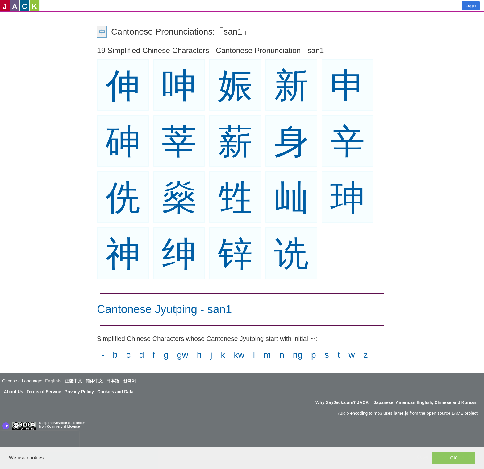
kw (239, 355)
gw (182, 355)
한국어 (129, 380)
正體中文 (73, 380)
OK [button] (453, 457)
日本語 (112, 380)
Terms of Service (44, 391)
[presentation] (39, 440)
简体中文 (94, 380)
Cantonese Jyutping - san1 (164, 309)
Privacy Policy (79, 391)
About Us (13, 391)
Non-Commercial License (59, 426)
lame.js (401, 413)
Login (470, 5)
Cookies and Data (115, 391)
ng (297, 355)
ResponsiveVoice (53, 423)
